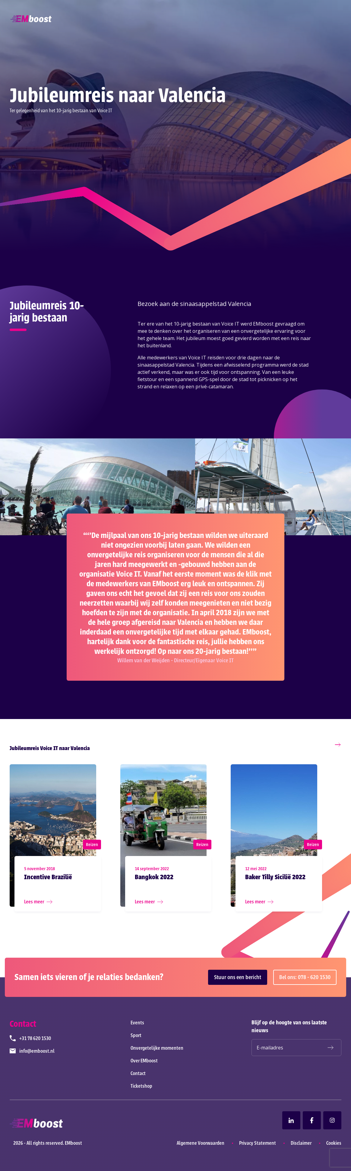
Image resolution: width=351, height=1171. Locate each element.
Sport (136, 1035)
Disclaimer (301, 1143)
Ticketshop (141, 1086)
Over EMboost (144, 1061)
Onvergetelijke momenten (157, 1048)
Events (137, 1023)
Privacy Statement (257, 1143)
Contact (138, 1073)
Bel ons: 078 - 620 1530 (304, 977)
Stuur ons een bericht (237, 977)
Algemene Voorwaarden (200, 1143)
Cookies (333, 1143)
